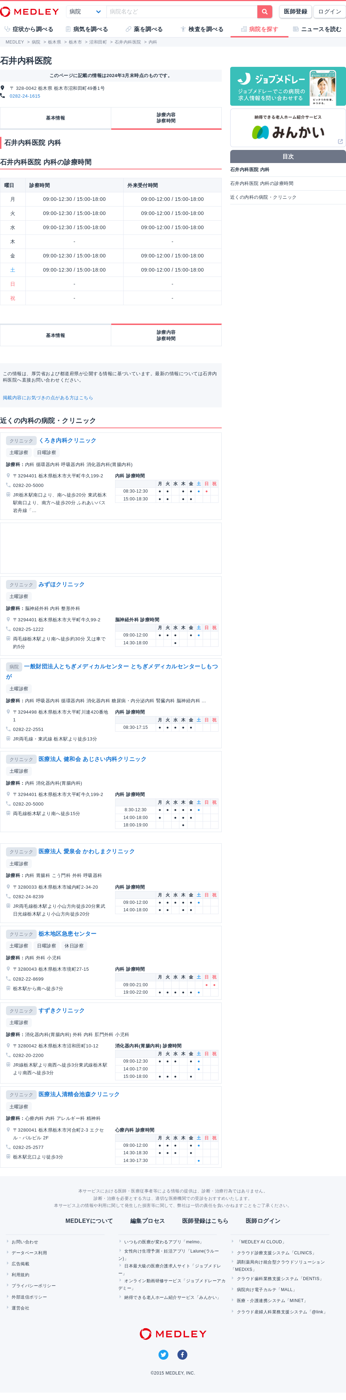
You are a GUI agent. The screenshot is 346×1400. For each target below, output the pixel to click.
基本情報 (55, 118)
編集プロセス (147, 1221)
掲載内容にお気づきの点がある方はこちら (48, 397)
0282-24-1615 (25, 96)
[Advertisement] (80, 548)
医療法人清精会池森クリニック (79, 1094)
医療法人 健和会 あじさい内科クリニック (92, 759)
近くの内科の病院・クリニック (263, 197)
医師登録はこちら (205, 1221)
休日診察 (74, 945)
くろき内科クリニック (67, 440)
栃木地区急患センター (67, 934)
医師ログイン (263, 1221)
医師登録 (295, 11)
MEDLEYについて (89, 1221)
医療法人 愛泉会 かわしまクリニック (86, 851)
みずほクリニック (61, 584)
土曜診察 (19, 452)
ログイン (329, 11)
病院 (14, 666)
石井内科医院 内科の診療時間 (261, 183)
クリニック (21, 440)
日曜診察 (46, 452)
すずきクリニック (61, 1010)
